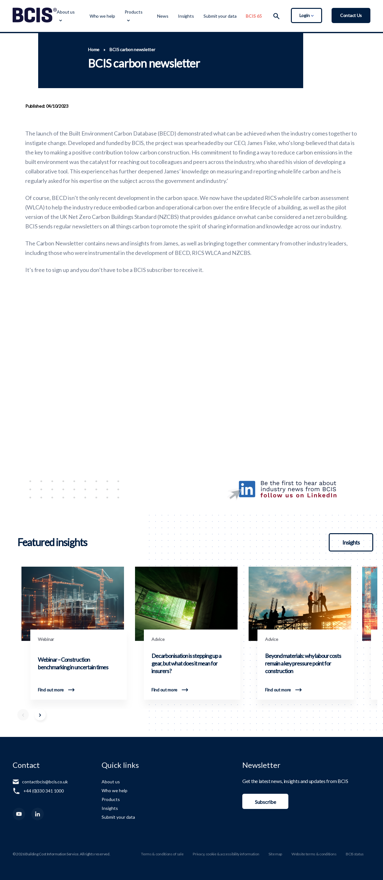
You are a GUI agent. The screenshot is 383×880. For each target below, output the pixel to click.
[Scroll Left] (23, 714)
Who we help (102, 16)
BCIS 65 (254, 16)
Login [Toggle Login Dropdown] (306, 15)
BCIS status (355, 854)
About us (66, 12)
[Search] (276, 16)
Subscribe (265, 802)
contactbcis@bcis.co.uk (45, 781)
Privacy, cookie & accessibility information (226, 854)
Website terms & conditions (314, 854)
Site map (275, 854)
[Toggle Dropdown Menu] (60, 20)
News (162, 16)
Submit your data (219, 16)
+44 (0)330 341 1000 (43, 790)
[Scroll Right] (40, 714)
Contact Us (351, 15)
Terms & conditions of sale (162, 854)
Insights (186, 16)
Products (134, 12)
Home (93, 49)
